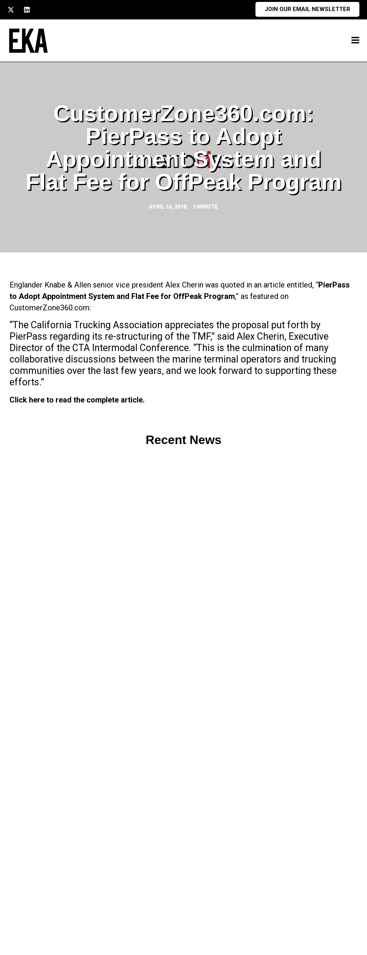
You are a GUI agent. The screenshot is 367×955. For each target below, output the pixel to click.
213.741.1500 (63, 884)
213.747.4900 (63, 899)
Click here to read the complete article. (77, 399)
